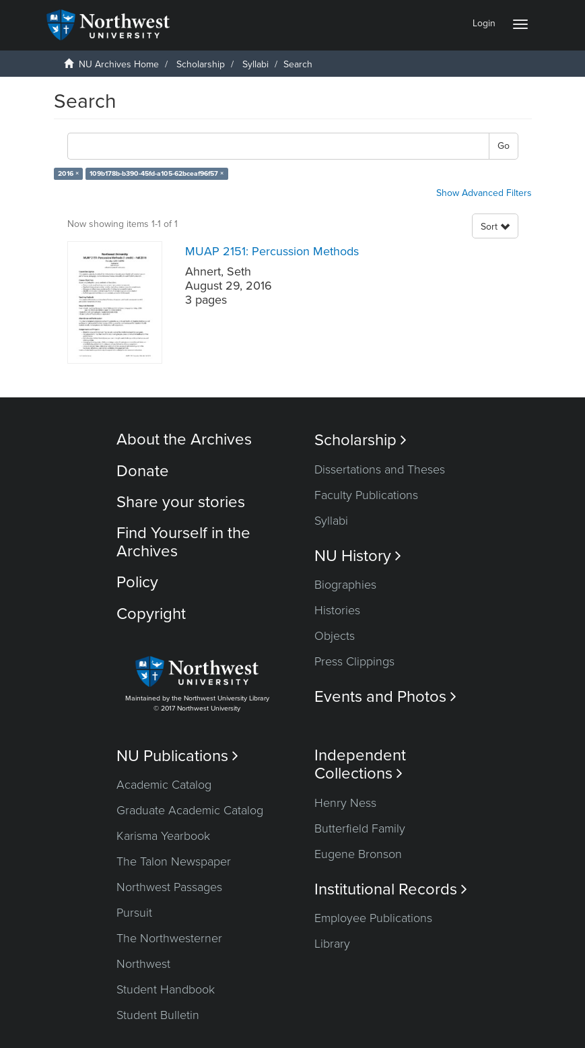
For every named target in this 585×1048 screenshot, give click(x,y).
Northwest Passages (169, 887)
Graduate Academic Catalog (189, 810)
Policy (137, 582)
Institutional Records (390, 889)
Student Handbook (165, 989)
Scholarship (200, 64)
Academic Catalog (163, 784)
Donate (142, 471)
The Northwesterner (169, 938)
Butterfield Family (359, 828)
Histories (337, 610)
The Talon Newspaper (173, 861)
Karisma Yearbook (163, 835)
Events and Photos (385, 697)
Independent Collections (360, 764)
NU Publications (177, 756)
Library (332, 943)
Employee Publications (373, 918)
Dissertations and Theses (379, 469)
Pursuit (134, 912)
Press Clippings (354, 661)
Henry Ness (345, 802)
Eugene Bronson (358, 854)
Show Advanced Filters (484, 193)
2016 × (68, 173)
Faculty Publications (366, 495)
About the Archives (184, 439)
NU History (357, 556)
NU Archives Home (119, 64)
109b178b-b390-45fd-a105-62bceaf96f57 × (156, 173)
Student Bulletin (157, 1015)
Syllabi (255, 64)
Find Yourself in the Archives (183, 541)
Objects (334, 635)
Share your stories (180, 502)
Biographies (345, 584)
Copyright (151, 614)
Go (503, 146)
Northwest (143, 963)
